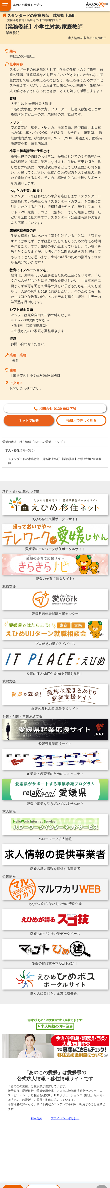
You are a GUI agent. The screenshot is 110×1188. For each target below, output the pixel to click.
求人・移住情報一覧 (18, 450)
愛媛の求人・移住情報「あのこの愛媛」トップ (32, 442)
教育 (15, 360)
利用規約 (36, 1118)
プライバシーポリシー (65, 1118)
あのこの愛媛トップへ (27, 5)
